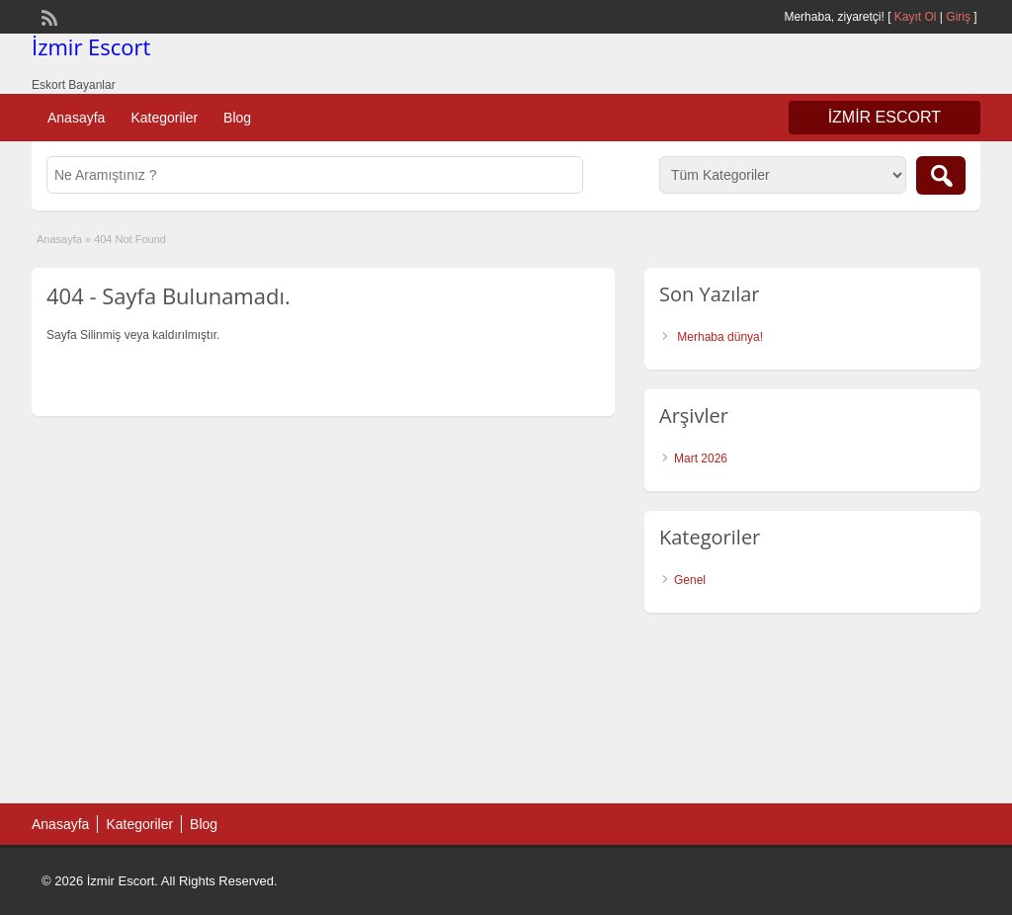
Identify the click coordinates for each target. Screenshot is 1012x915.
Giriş (958, 17)
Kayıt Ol (915, 17)
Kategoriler (164, 117)
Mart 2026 (700, 458)
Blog (237, 117)
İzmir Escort (91, 46)
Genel (690, 580)
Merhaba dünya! (720, 337)
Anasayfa (76, 117)
